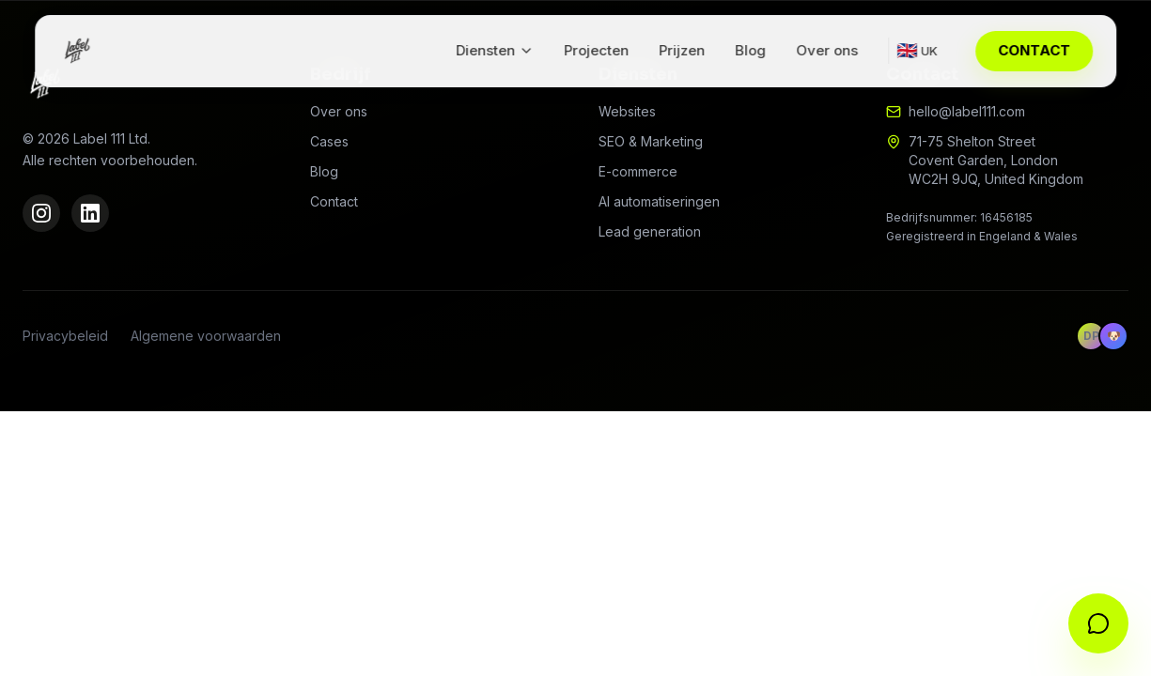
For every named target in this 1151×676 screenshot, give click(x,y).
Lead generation (650, 231)
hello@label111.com (967, 111)
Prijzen (682, 50)
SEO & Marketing (651, 141)
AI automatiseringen (659, 201)
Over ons (827, 50)
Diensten (495, 50)
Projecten (596, 50)
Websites (627, 111)
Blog (750, 50)
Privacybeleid (65, 336)
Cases (329, 141)
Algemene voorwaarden (206, 336)
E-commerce (638, 171)
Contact (334, 201)
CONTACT (1034, 50)
